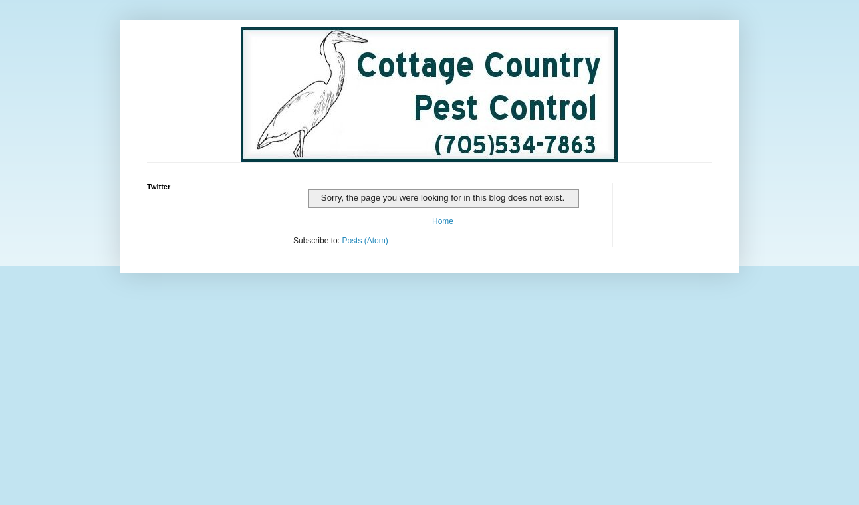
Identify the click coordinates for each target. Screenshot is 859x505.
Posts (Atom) (365, 240)
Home (442, 221)
